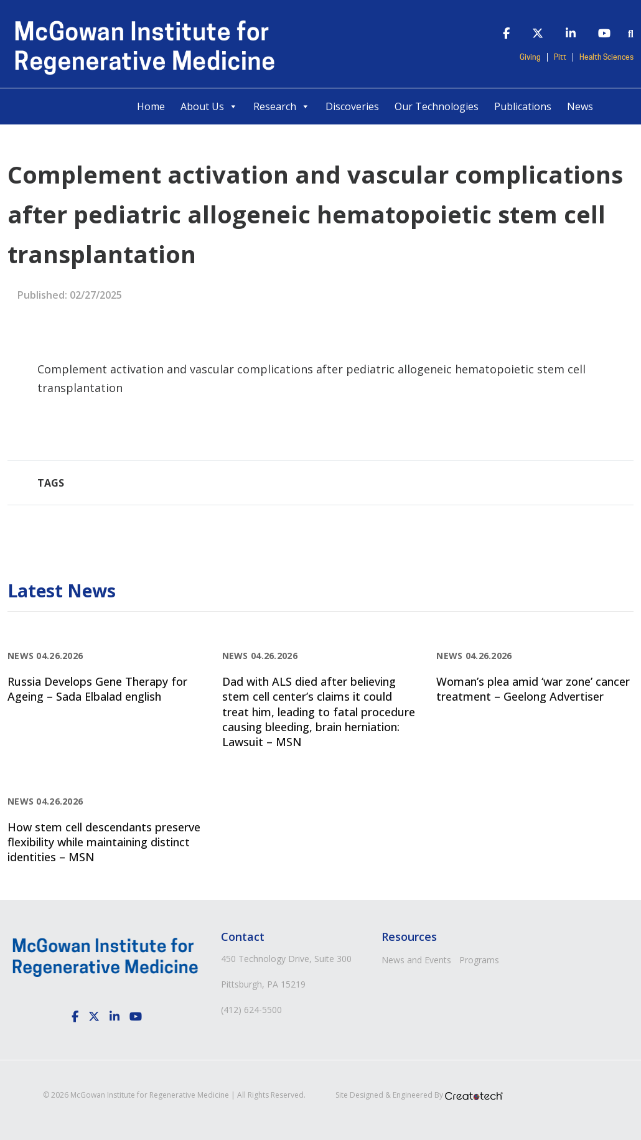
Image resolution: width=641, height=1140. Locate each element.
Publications (522, 106)
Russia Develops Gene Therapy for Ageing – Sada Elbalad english (97, 689)
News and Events (416, 960)
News (580, 106)
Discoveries (352, 106)
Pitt (560, 57)
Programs (479, 960)
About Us (209, 106)
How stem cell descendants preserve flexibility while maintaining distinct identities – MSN (103, 842)
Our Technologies (437, 106)
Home (151, 106)
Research (281, 106)
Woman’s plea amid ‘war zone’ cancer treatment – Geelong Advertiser (533, 689)
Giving (530, 57)
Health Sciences (606, 57)
